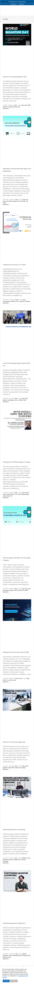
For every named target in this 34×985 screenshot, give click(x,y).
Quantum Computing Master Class (14, 77)
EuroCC (5, 680)
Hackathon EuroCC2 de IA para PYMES (16, 652)
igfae (26, 105)
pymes (14, 680)
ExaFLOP (9, 494)
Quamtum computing (8, 106)
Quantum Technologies (8, 400)
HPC (13, 494)
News (15, 105)
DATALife (23, 201)
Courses (17, 678)
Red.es (16, 400)
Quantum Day (17, 106)
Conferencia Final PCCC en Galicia (14, 265)
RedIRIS (21, 400)
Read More (5, 108)
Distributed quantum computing (14, 829)
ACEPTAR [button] (6, 980)
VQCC (24, 400)
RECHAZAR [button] (14, 980)
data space (28, 588)
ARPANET (23, 858)
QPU (19, 859)
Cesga (22, 105)
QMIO (29, 105)
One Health (25, 590)
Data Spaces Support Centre (13, 201)
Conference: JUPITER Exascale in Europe (16, 462)
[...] (15, 101)
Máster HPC (10, 496)
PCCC (17, 301)
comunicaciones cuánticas (9, 301)
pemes (10, 680)
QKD (26, 398)
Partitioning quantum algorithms (14, 923)
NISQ (9, 767)
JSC (16, 494)
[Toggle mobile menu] (30, 9)
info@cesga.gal (22, 1)
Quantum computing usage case (14, 742)
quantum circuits (7, 957)
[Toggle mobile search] (26, 9)
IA (7, 680)
